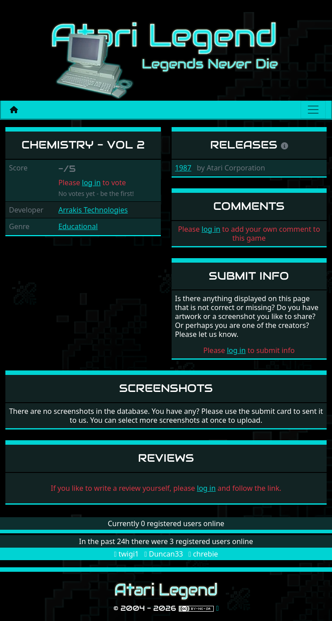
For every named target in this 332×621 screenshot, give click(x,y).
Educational (78, 226)
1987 (183, 168)
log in (91, 182)
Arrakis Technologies (93, 210)
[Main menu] (313, 110)
